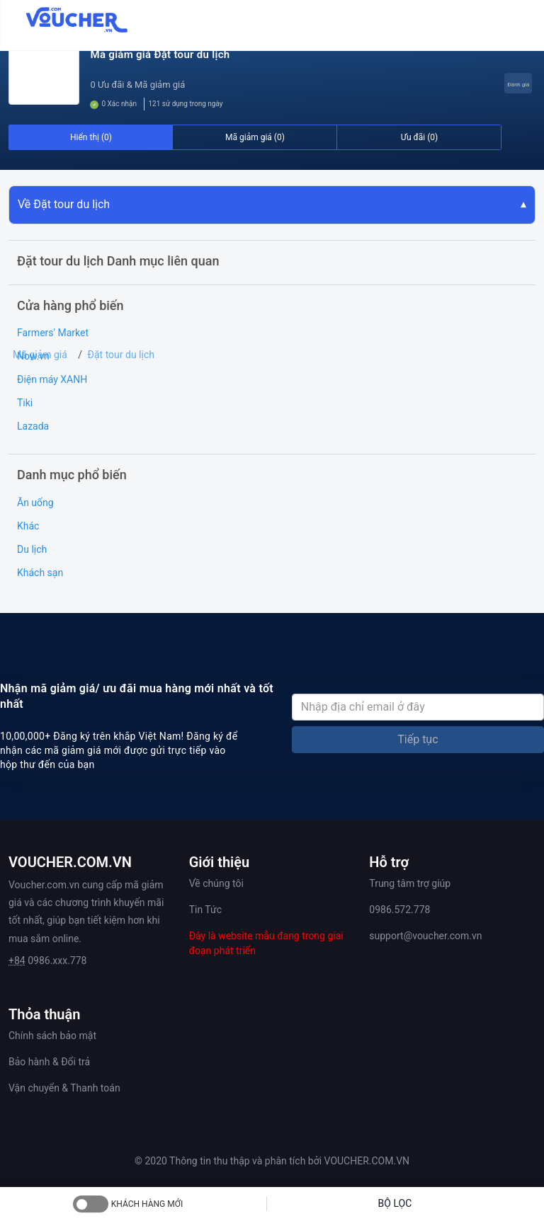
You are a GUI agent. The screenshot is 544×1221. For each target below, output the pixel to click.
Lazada (33, 426)
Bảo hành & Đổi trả (49, 1061)
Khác (28, 526)
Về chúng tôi (216, 883)
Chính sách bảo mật (52, 1035)
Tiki (25, 402)
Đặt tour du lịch (121, 354)
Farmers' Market (53, 332)
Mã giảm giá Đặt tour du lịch (160, 54)
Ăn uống (35, 502)
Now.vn (33, 356)
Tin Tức (205, 909)
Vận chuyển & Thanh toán (64, 1088)
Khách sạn (40, 572)
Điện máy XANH (52, 379)
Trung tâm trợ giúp (409, 883)
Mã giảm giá (40, 354)
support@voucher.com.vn (425, 935)
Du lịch (32, 549)
